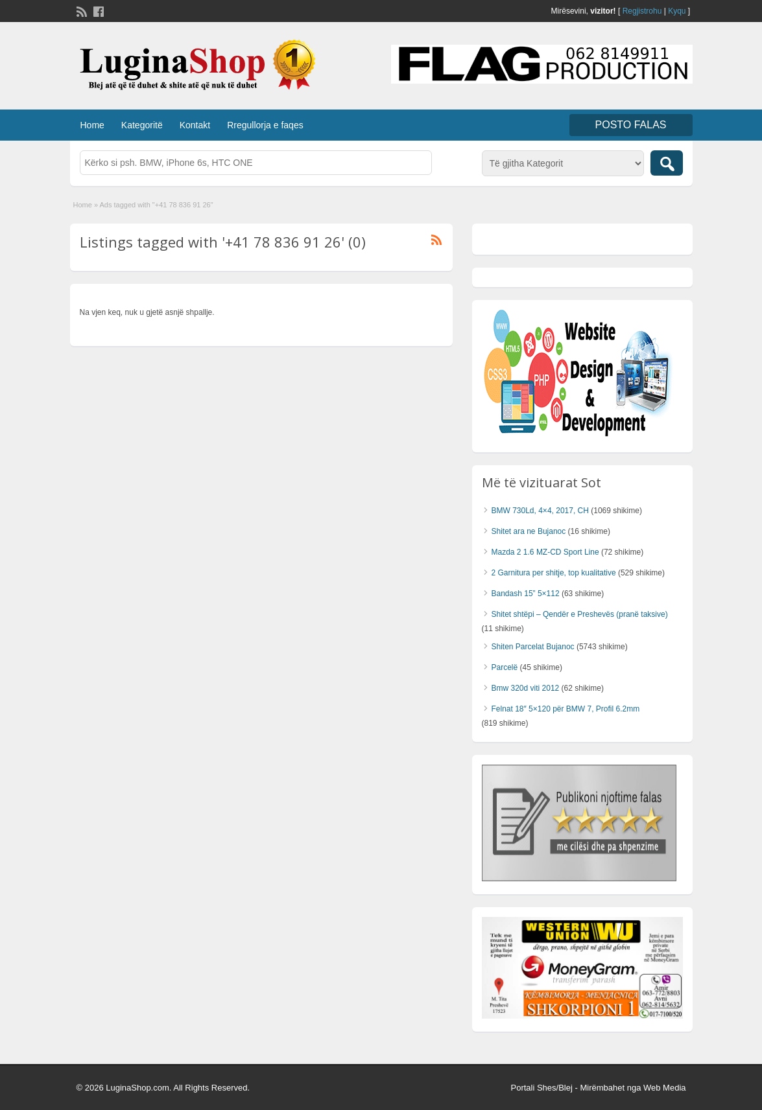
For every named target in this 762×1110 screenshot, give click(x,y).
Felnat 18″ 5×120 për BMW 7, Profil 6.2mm (566, 708)
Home (92, 125)
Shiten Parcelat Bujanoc (533, 646)
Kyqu (676, 11)
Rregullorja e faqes (265, 125)
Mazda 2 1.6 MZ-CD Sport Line (545, 552)
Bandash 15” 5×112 (526, 593)
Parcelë (505, 667)
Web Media (664, 1088)
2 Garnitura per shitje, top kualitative (554, 572)
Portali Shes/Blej (541, 1088)
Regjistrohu (642, 11)
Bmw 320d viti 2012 (526, 688)
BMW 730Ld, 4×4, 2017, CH (540, 510)
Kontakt (195, 125)
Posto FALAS (631, 124)
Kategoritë (142, 125)
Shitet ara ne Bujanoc (529, 531)
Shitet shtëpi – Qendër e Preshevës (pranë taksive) (580, 614)
